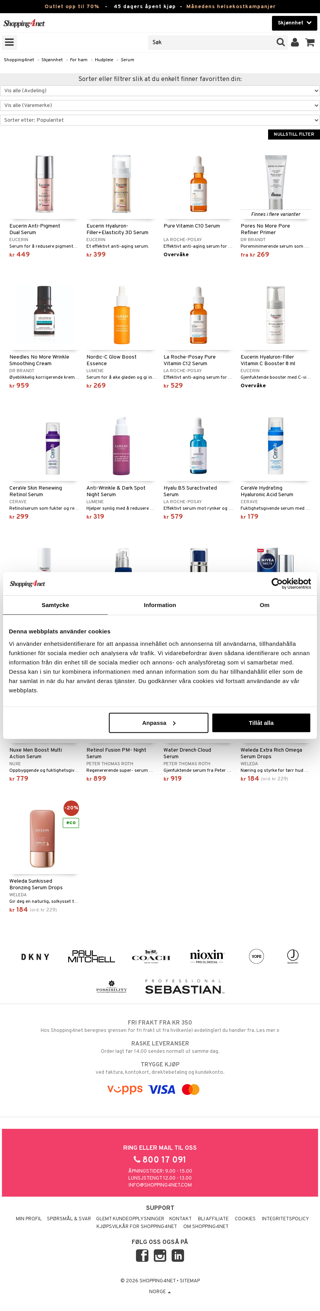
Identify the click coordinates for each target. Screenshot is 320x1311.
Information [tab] (160, 605)
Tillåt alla (261, 722)
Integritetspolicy (285, 1219)
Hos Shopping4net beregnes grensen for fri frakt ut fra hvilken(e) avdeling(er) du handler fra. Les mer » (160, 1026)
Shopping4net (19, 60)
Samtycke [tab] (55, 605)
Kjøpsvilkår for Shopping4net (136, 1227)
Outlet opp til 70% (72, 6)
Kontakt (180, 1219)
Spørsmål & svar (69, 1219)
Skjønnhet (52, 60)
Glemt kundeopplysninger (130, 1219)
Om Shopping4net (206, 1227)
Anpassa (159, 722)
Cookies (245, 1219)
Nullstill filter (294, 134)
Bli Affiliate (213, 1219)
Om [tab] (264, 605)
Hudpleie (104, 60)
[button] (310, 42)
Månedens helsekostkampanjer (231, 6)
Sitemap (190, 1281)
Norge (160, 1292)
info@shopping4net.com (160, 1185)
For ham (79, 60)
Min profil (29, 1219)
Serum (127, 60)
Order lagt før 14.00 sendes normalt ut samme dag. (160, 1047)
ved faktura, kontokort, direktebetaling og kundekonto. (160, 1068)
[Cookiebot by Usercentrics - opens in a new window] (277, 584)
